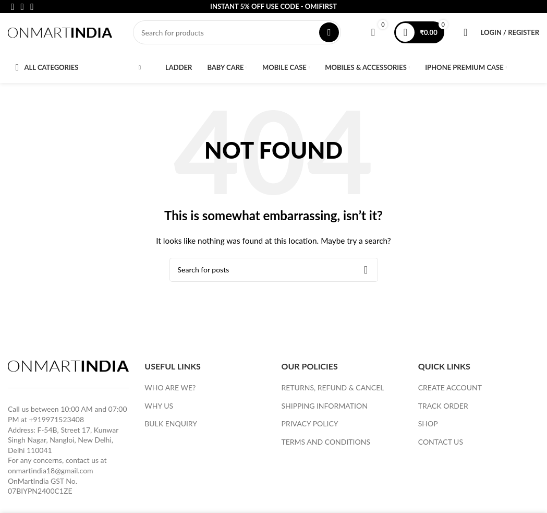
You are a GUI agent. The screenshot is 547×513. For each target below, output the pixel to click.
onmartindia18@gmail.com (50, 473)
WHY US (158, 408)
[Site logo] (60, 33)
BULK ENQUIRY (170, 426)
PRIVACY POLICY (310, 426)
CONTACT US (440, 444)
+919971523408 (56, 422)
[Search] (237, 34)
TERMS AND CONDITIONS (326, 444)
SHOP (428, 426)
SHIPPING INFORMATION (325, 408)
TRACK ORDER (443, 408)
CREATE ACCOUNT (450, 390)
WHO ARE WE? (170, 390)
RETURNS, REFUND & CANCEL (333, 390)
